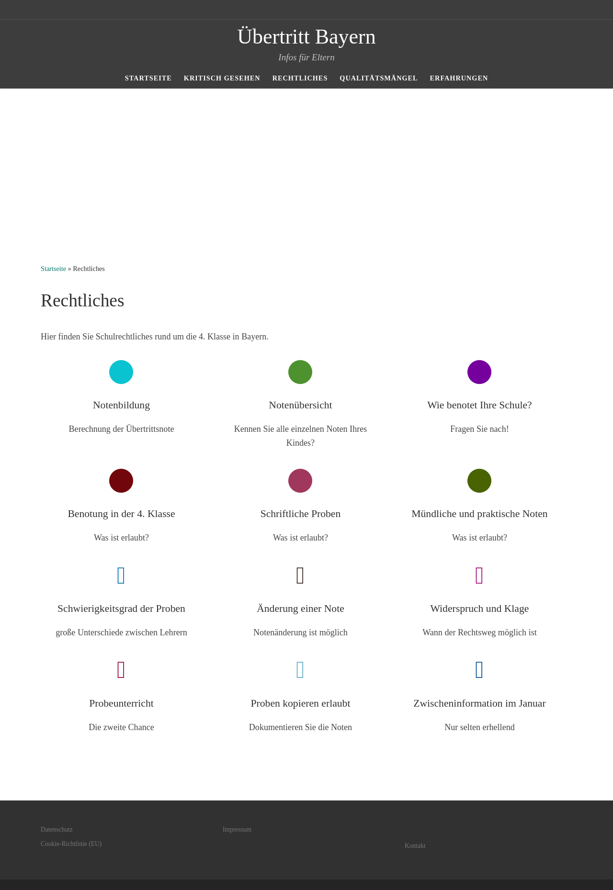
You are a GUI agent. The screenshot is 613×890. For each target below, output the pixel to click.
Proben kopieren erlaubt (301, 703)
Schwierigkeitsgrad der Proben (121, 608)
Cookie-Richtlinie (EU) (71, 843)
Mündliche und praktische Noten (479, 513)
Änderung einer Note (300, 608)
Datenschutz (57, 829)
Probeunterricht (121, 703)
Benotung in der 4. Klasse (121, 513)
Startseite (53, 268)
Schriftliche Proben (301, 513)
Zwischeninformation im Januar (479, 703)
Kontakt (415, 845)
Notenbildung (121, 405)
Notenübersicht (300, 405)
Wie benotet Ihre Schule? (479, 405)
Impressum (237, 829)
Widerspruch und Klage (480, 608)
